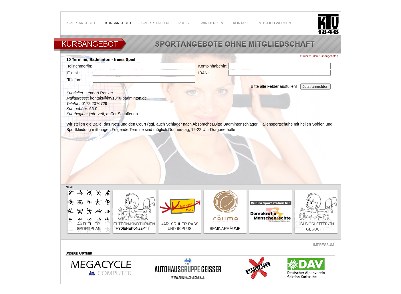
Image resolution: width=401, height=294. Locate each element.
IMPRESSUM (323, 245)
